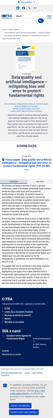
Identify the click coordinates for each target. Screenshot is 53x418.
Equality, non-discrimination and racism (26, 109)
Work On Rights (14, 30)
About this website (7, 373)
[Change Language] (26, 2)
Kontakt (5, 350)
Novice (8, 318)
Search (19, 16)
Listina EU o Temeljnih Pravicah (19, 312)
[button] (18, 8)
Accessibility (5, 375)
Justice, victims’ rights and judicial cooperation (26, 111)
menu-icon (49, 17)
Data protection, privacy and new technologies (20, 33)
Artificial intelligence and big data (26, 106)
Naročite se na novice (14, 322)
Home (4, 30)
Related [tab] (40, 182)
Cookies (27, 373)
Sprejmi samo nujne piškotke (24, 412)
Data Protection (37, 373)
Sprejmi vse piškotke (20, 406)
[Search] (26, 20)
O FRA (7, 308)
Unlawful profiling (44, 33)
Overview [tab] (13, 182)
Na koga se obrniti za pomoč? (18, 315)
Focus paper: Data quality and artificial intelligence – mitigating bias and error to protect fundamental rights (26, 162)
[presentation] (13, 182)
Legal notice (18, 373)
